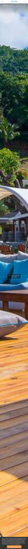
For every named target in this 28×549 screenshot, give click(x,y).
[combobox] (13, 5)
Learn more (17, 544)
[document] (14, 543)
